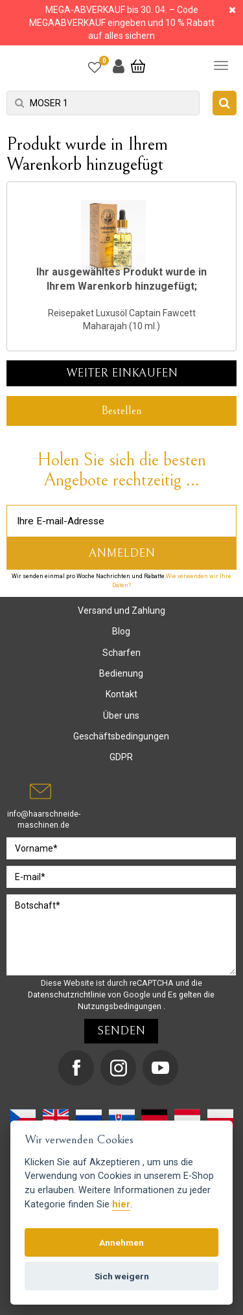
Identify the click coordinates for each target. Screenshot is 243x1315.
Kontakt (121, 694)
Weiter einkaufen (122, 373)
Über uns (121, 715)
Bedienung (121, 673)
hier (121, 1204)
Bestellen (121, 410)
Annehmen (121, 1242)
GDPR (121, 757)
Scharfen (121, 652)
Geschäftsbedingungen (121, 736)
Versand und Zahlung (121, 610)
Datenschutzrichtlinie (68, 994)
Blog (121, 631)
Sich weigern (122, 1276)
